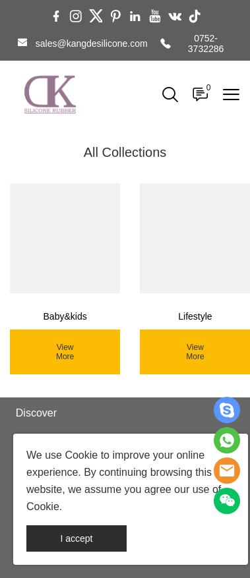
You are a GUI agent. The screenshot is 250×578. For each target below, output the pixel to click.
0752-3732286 (206, 43)
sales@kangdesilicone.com (92, 43)
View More (65, 352)
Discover (36, 413)
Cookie (81, 455)
